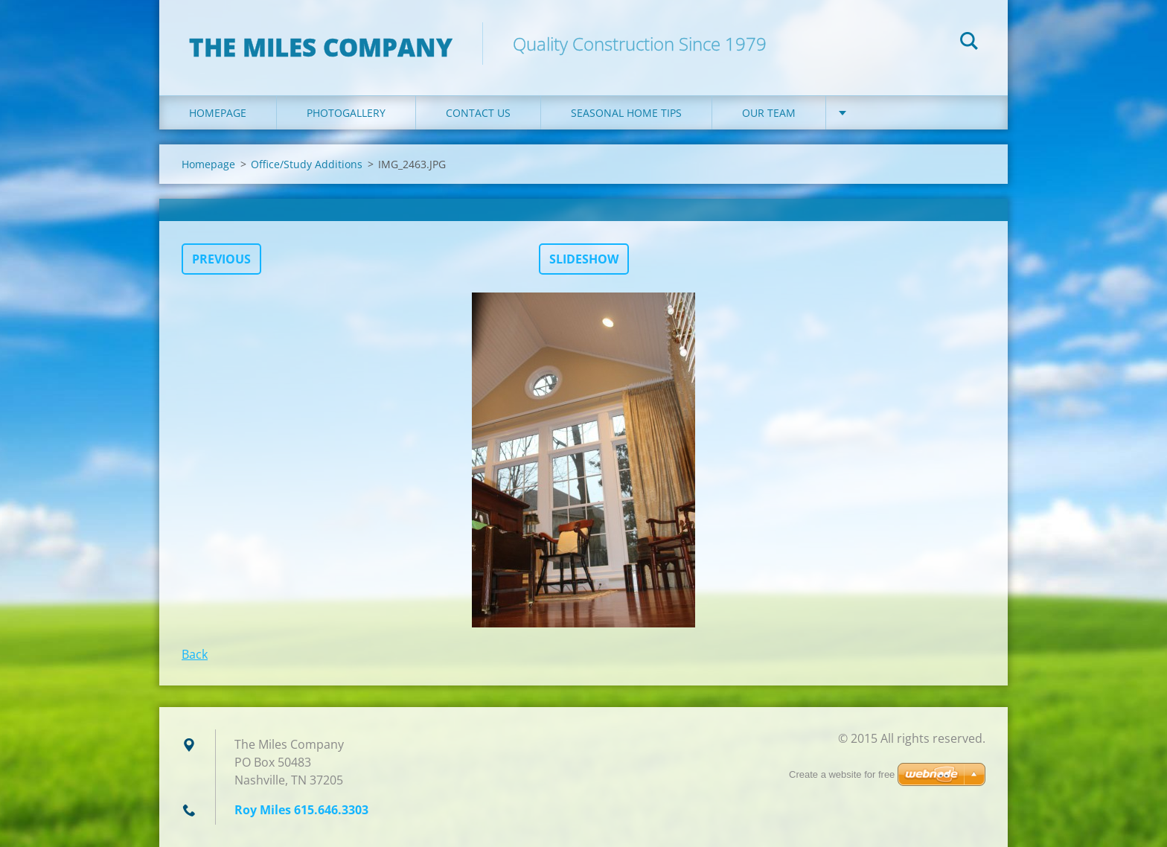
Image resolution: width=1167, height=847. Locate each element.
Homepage (217, 113)
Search (969, 43)
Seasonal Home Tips (626, 113)
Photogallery (346, 113)
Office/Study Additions (306, 164)
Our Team (769, 113)
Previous (221, 259)
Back (195, 654)
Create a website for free (842, 774)
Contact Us (478, 113)
